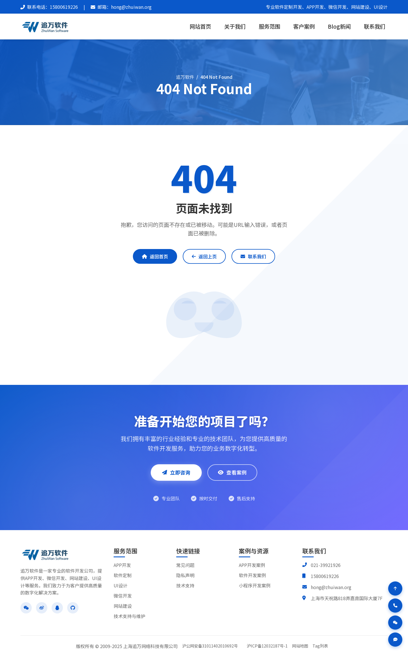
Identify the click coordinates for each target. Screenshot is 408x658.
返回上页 (204, 256)
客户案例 (304, 26)
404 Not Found (216, 76)
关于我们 (235, 26)
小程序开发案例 (255, 585)
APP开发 (122, 565)
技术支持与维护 (129, 616)
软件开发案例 (252, 575)
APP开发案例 (252, 565)
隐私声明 (185, 575)
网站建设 (123, 605)
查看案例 (232, 472)
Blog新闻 (339, 26)
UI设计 (121, 585)
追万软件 (185, 76)
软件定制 (123, 575)
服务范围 (269, 26)
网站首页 (200, 26)
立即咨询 (176, 472)
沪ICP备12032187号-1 (267, 646)
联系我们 (374, 26)
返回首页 (155, 256)
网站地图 (300, 646)
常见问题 (185, 565)
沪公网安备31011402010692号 (210, 646)
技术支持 (185, 585)
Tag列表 (320, 646)
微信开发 (123, 595)
